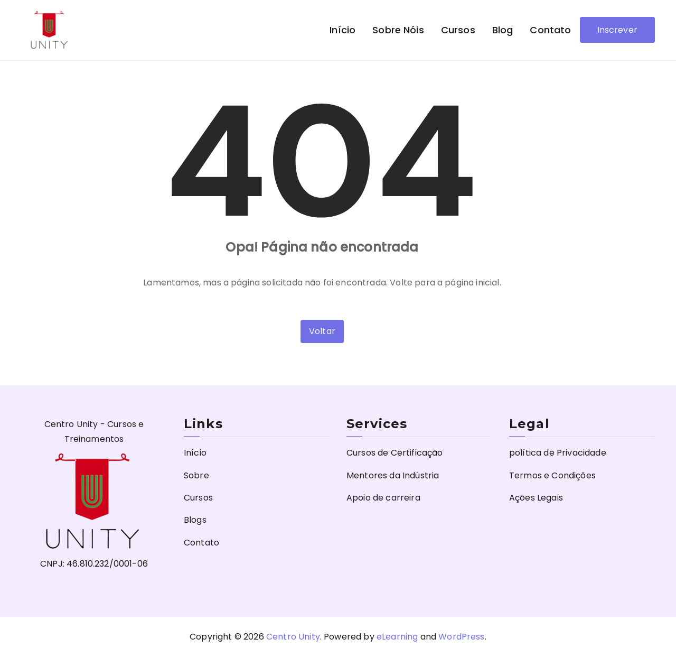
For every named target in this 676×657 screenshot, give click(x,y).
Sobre (196, 475)
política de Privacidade (557, 453)
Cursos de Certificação (394, 453)
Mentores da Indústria (392, 475)
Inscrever (617, 30)
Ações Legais (536, 498)
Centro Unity (293, 637)
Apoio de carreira (383, 498)
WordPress (461, 637)
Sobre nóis (398, 29)
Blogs (195, 520)
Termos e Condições (552, 475)
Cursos (458, 29)
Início (342, 29)
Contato (550, 29)
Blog (502, 29)
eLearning (397, 637)
